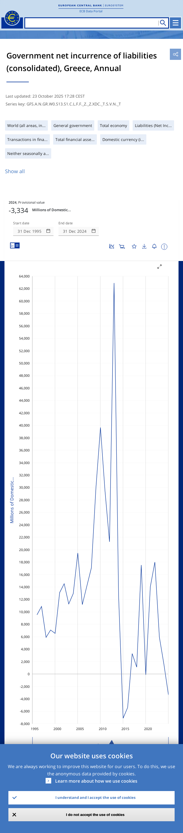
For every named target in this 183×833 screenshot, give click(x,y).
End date (65, 223)
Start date (21, 223)
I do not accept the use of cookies (95, 815)
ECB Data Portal (90, 11)
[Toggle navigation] (175, 23)
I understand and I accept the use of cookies (95, 797)
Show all (15, 171)
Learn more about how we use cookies (96, 781)
